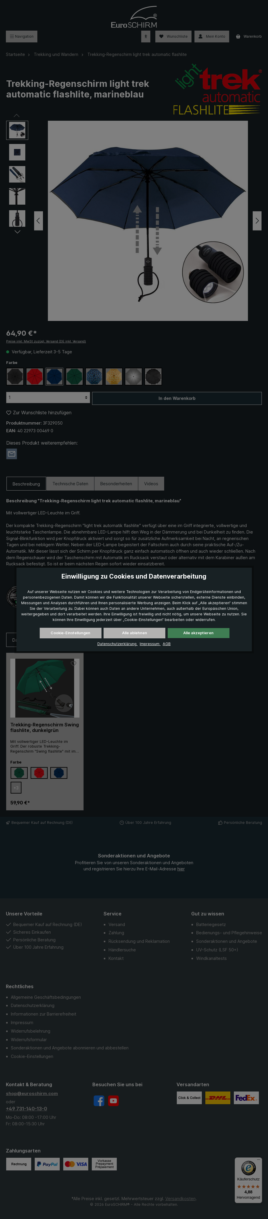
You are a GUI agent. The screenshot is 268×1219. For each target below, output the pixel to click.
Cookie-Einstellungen (70, 633)
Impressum (150, 644)
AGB (167, 644)
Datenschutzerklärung (117, 644)
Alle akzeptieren (198, 633)
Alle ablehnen (134, 633)
